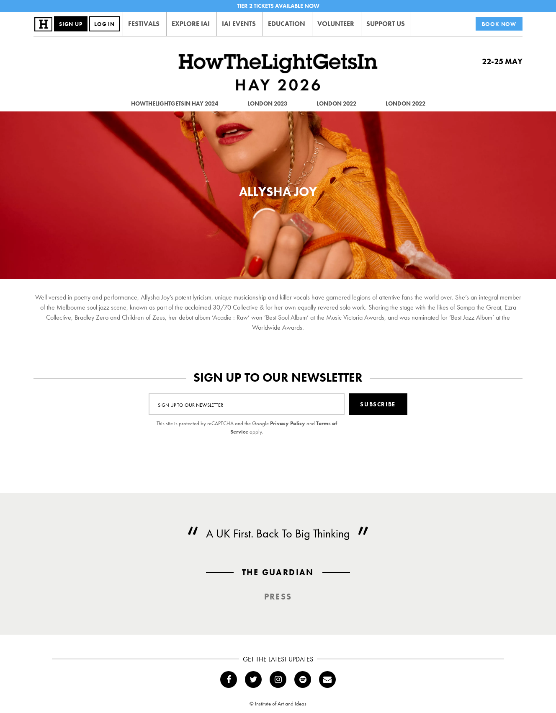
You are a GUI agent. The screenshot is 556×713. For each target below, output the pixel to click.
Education (286, 23)
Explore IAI (191, 23)
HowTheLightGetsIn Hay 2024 (174, 103)
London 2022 (336, 103)
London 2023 (267, 103)
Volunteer (335, 23)
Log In (104, 24)
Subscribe (377, 404)
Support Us (385, 23)
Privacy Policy (287, 423)
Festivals (144, 23)
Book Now (499, 24)
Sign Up (70, 24)
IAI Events (239, 23)
